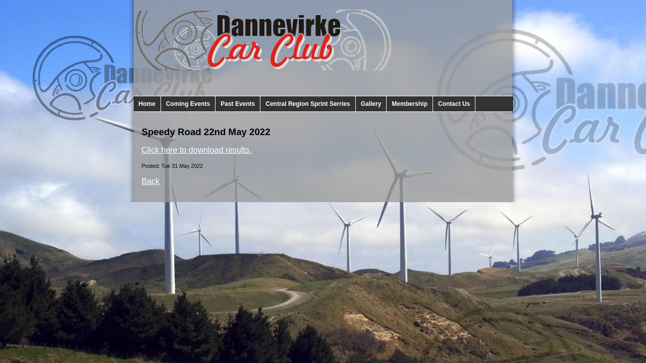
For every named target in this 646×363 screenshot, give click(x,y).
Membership (409, 103)
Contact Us (454, 103)
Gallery (371, 103)
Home (147, 103)
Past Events (238, 103)
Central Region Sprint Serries (307, 103)
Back (151, 181)
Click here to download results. (197, 150)
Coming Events (188, 103)
